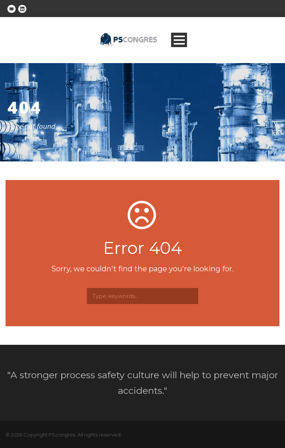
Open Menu (179, 40)
